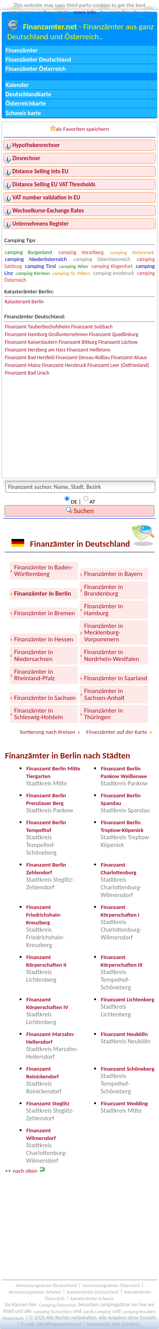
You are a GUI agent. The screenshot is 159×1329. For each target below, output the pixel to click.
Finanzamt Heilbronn (89, 349)
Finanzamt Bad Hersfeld (30, 357)
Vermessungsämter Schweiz (34, 1291)
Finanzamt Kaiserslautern (31, 342)
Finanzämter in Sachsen (45, 698)
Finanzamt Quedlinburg (113, 334)
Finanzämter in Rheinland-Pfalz (34, 675)
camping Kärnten (33, 273)
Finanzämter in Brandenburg (103, 590)
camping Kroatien (139, 1311)
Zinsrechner (26, 158)
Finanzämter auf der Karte (116, 731)
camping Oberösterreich (101, 259)
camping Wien (73, 266)
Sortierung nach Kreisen (47, 731)
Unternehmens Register (40, 223)
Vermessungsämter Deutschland (46, 1285)
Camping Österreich (57, 1304)
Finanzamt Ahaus (129, 357)
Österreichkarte (26, 103)
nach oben (25, 1170)
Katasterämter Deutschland (92, 1291)
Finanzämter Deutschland (38, 59)
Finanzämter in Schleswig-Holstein (38, 713)
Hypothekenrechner (36, 145)
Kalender (17, 85)
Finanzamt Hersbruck (64, 365)
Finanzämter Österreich (36, 68)
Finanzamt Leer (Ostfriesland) (118, 365)
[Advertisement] (79, 1227)
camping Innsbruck (113, 273)
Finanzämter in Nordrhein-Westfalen (111, 655)
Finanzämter (22, 50)
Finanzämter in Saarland (115, 678)
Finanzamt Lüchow (117, 342)
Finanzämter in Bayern (113, 574)
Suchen (80, 511)
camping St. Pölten (71, 273)
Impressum (13, 1318)
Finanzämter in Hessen (43, 639)
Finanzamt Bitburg (78, 342)
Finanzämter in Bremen (44, 613)
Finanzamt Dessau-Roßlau (83, 357)
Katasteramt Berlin (24, 301)
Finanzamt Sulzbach (92, 326)
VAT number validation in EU (46, 197)
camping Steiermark (132, 252)
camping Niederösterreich (36, 259)
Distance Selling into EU (40, 171)
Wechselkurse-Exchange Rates (48, 210)
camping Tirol (40, 266)
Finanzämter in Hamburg (103, 609)
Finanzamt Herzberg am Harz (35, 349)
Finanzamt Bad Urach (27, 373)
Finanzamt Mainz (23, 365)
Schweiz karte (23, 113)
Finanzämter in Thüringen (103, 713)
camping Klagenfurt (112, 266)
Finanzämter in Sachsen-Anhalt (104, 694)
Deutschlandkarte (28, 94)
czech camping (97, 1311)
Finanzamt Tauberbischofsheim (37, 326)
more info (84, 11)
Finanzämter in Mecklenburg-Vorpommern (103, 632)
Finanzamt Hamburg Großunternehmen (46, 334)
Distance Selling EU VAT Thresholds (53, 184)
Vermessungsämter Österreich (111, 1285)
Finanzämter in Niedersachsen (33, 655)
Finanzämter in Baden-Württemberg (43, 570)
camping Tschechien (52, 1311)
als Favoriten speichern (79, 128)
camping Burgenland (28, 252)
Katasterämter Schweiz (92, 1298)
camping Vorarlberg (81, 252)
